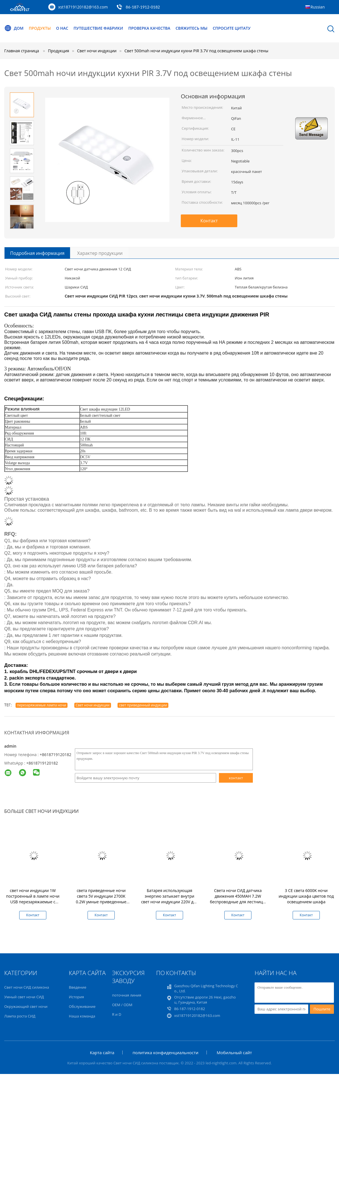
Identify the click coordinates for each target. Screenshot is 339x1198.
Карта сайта (102, 1052)
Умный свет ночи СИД (24, 996)
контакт (236, 777)
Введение (77, 987)
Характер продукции (100, 253)
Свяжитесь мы (192, 28)
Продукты (40, 28)
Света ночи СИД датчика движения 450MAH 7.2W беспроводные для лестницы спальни (238, 899)
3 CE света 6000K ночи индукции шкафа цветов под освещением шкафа (306, 896)
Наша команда (82, 1016)
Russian (317, 7)
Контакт (209, 221)
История (76, 996)
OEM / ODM (122, 1004)
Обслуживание (82, 1006)
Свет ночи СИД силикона (26, 987)
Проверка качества (150, 28)
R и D (116, 1014)
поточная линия (126, 995)
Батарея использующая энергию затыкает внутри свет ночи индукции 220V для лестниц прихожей (169, 899)
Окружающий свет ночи (25, 1006)
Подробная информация (37, 253)
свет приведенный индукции (143, 705)
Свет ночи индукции (93, 705)
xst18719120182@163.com (83, 7)
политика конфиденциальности (165, 1052)
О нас (62, 28)
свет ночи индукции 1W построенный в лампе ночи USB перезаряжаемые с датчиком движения (33, 899)
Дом (13, 28)
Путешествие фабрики (98, 28)
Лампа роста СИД (19, 1016)
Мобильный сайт (234, 1052)
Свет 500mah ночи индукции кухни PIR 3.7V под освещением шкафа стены (196, 50)
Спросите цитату (232, 28)
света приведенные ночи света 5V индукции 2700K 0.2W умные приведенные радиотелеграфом (101, 899)
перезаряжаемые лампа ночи (41, 705)
